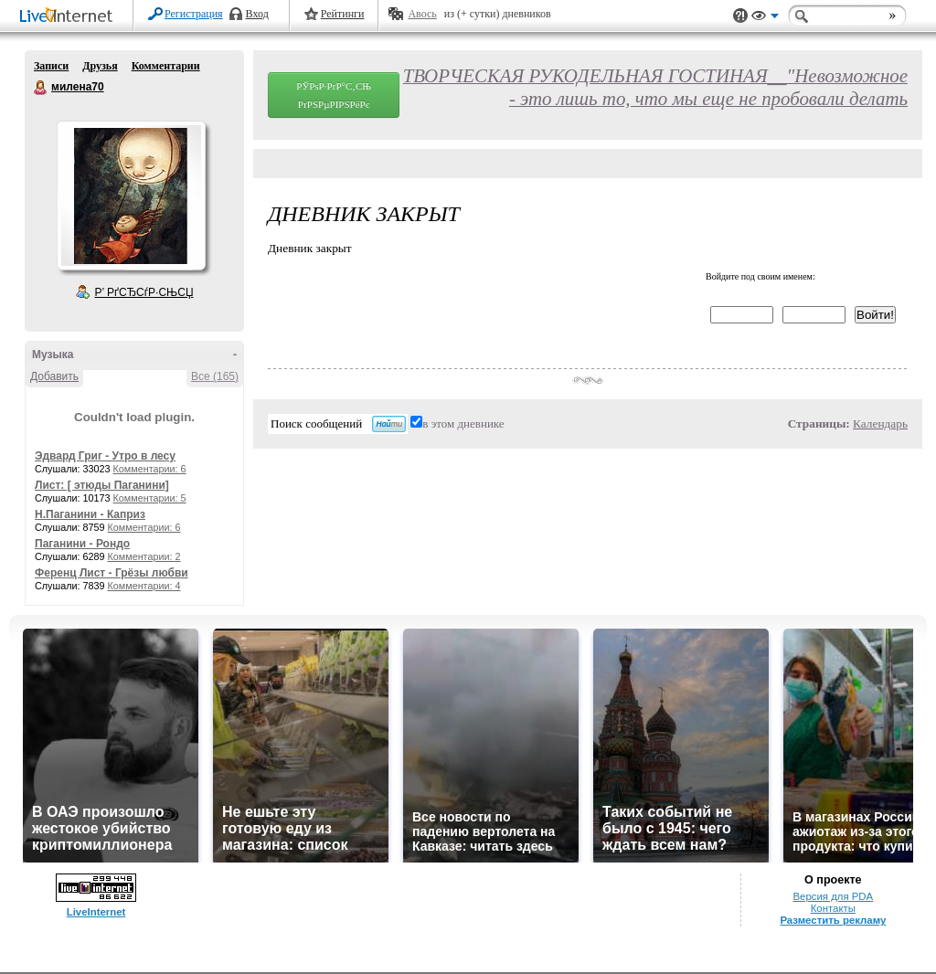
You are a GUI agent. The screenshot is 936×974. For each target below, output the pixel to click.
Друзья (99, 65)
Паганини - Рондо (82, 543)
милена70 (41, 87)
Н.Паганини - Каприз (90, 514)
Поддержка (740, 16)
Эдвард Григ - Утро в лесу (105, 456)
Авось (422, 13)
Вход (257, 13)
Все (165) (215, 376)
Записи (51, 65)
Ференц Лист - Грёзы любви (111, 572)
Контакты (833, 908)
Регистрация (194, 13)
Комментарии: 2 (144, 556)
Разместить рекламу (833, 920)
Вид (765, 18)
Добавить (54, 376)
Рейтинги (343, 13)
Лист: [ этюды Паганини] (102, 485)
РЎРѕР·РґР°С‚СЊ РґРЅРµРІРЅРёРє (333, 95)
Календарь (880, 423)
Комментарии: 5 (149, 497)
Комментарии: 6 (149, 468)
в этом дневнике (463, 423)
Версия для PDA (832, 896)
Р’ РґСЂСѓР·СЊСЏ (144, 292)
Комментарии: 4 (144, 585)
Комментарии (166, 65)
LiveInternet (69, 16)
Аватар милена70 (130, 195)
